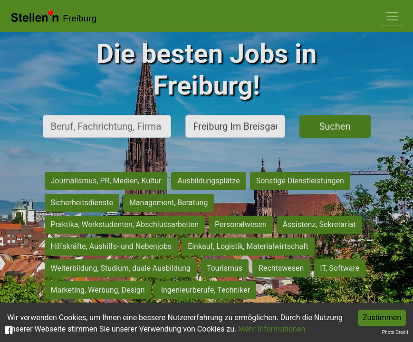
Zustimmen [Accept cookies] (382, 317)
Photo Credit (395, 332)
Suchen (334, 126)
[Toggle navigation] (392, 16)
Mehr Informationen (271, 328)
